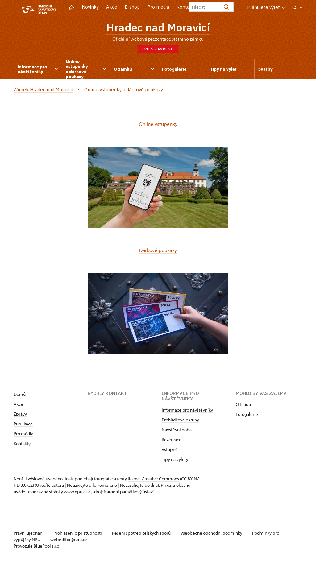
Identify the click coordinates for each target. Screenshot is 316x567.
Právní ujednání (29, 533)
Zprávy (20, 414)
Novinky (90, 7)
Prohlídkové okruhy (180, 420)
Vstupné (170, 450)
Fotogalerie (247, 415)
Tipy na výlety (175, 460)
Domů (20, 395)
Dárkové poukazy (158, 250)
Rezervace (171, 440)
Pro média (158, 7)
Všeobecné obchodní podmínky (214, 533)
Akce (111, 7)
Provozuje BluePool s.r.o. (37, 546)
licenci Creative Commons (153, 479)
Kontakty (22, 444)
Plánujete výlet (266, 7)
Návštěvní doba (177, 430)
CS (297, 7)
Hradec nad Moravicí (158, 27)
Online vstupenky (158, 124)
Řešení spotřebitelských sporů (143, 533)
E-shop (132, 7)
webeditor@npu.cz (69, 540)
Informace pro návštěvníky (187, 410)
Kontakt (185, 7)
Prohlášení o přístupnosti (79, 533)
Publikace (23, 424)
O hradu (243, 405)
